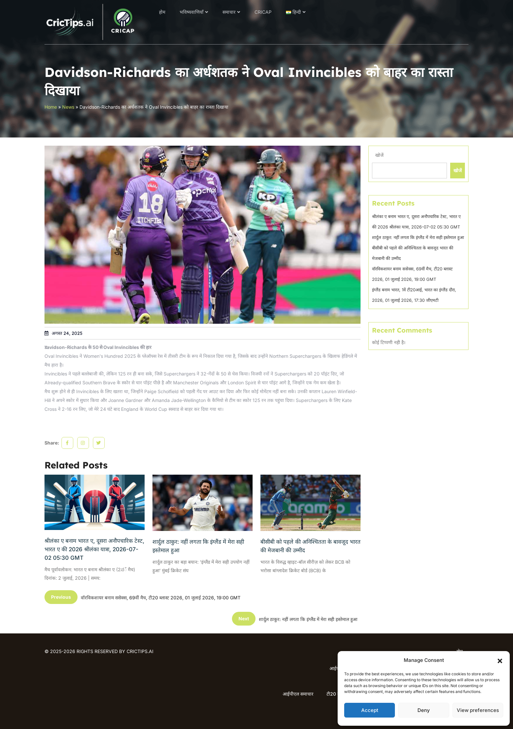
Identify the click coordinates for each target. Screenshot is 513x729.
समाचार (229, 12)
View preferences (478, 710)
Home (50, 107)
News (68, 107)
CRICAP (263, 12)
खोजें (379, 155)
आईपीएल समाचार (298, 694)
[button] (500, 660)
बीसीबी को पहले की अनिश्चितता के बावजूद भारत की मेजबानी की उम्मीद (310, 546)
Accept (369, 710)
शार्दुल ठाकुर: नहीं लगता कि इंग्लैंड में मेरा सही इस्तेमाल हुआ (198, 546)
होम (162, 12)
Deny (423, 710)
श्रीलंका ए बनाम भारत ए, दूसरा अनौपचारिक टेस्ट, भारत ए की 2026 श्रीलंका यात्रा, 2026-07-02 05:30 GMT (94, 549)
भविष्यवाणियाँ (191, 12)
